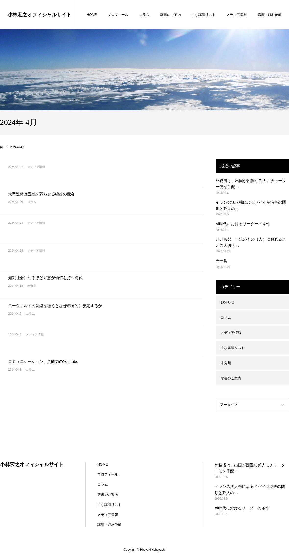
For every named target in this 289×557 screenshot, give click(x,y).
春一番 (221, 261)
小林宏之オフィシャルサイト (39, 14)
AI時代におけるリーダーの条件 (243, 224)
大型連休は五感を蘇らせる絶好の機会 (41, 194)
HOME (92, 15)
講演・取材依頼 (270, 15)
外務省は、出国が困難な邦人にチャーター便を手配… (251, 184)
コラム (144, 15)
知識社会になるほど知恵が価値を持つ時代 (45, 278)
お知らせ (227, 302)
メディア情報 (236, 15)
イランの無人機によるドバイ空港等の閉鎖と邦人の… (251, 205)
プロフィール (118, 15)
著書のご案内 (170, 15)
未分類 (31, 285)
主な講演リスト (204, 15)
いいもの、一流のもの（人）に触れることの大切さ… (251, 242)
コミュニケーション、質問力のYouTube (43, 361)
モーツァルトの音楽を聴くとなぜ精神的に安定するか (55, 306)
